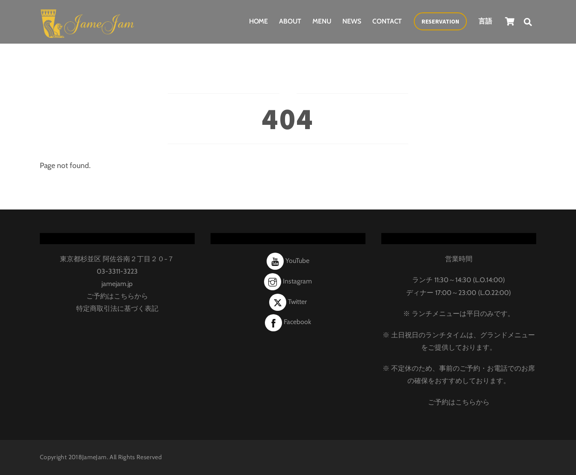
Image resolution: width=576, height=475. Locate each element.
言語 (485, 21)
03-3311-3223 (117, 271)
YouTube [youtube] (288, 261)
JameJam (94, 457)
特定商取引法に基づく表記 (117, 308)
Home (258, 21)
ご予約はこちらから (117, 296)
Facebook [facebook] (288, 322)
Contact (387, 21)
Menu (321, 21)
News (351, 21)
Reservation (440, 21)
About (290, 21)
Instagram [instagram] (288, 281)
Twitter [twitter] (288, 302)
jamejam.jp (117, 284)
